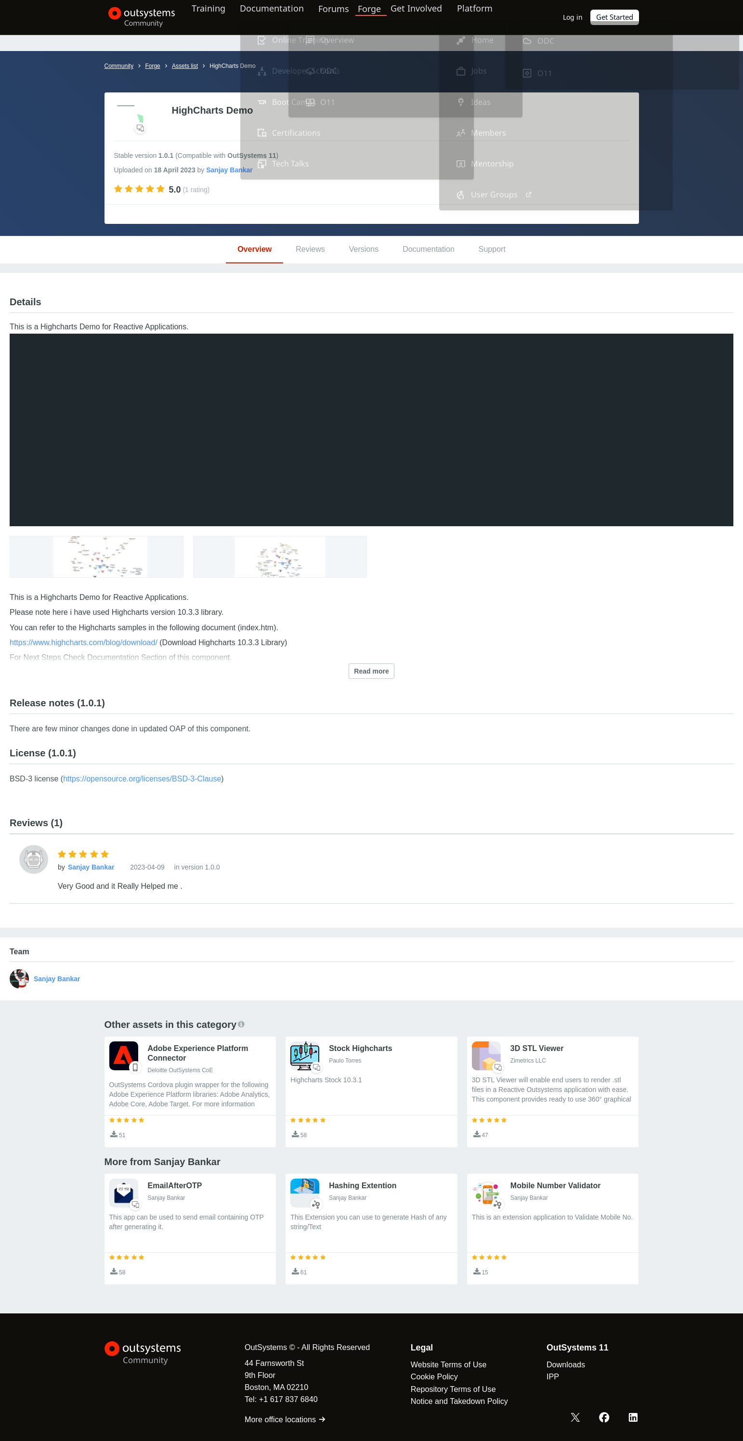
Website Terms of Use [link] (443, 1364)
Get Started (615, 17)
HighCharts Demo (232, 66)
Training (214, 17)
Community (119, 66)
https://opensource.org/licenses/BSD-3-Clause (142, 779)
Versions (363, 249)
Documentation (279, 17)
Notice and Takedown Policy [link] (453, 1401)
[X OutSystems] (578, 1418)
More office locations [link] (280, 1419)
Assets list (185, 66)
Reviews (310, 249)
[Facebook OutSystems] (605, 1418)
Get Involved (425, 17)
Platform (485, 17)
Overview (254, 249)
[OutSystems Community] (137, 17)
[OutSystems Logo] (152, 1353)
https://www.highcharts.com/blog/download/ (83, 642)
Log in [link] (573, 17)
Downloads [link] (560, 1364)
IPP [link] (547, 1376)
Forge (380, 17)
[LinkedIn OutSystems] (633, 1418)
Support (492, 249)
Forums (344, 17)
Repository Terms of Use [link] (447, 1389)
